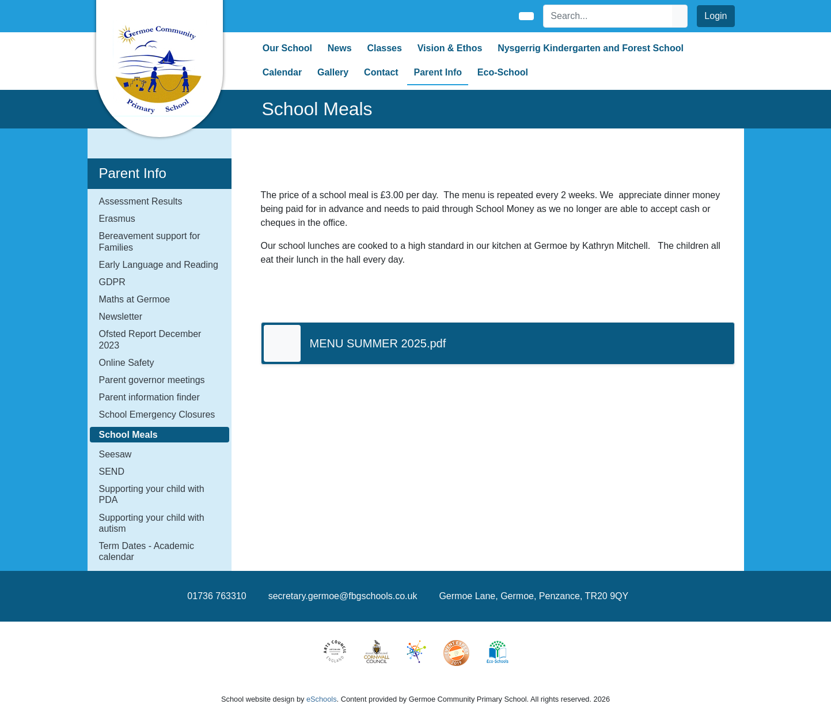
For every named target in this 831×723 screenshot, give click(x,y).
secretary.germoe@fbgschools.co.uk (343, 596)
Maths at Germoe (134, 299)
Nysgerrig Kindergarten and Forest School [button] (591, 48)
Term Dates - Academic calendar (146, 551)
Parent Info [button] (437, 72)
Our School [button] (287, 48)
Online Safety (126, 363)
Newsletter (121, 316)
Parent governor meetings (152, 380)
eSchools (321, 699)
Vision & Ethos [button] (450, 48)
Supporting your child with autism (151, 523)
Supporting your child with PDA (151, 494)
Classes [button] (384, 48)
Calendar (282, 72)
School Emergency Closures (157, 414)
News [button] (340, 48)
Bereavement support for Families (149, 241)
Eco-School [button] (502, 72)
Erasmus (117, 219)
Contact (381, 72)
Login (715, 16)
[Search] (608, 16)
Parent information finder (149, 397)
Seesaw (115, 454)
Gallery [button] (332, 72)
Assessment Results (141, 201)
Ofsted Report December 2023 (150, 339)
